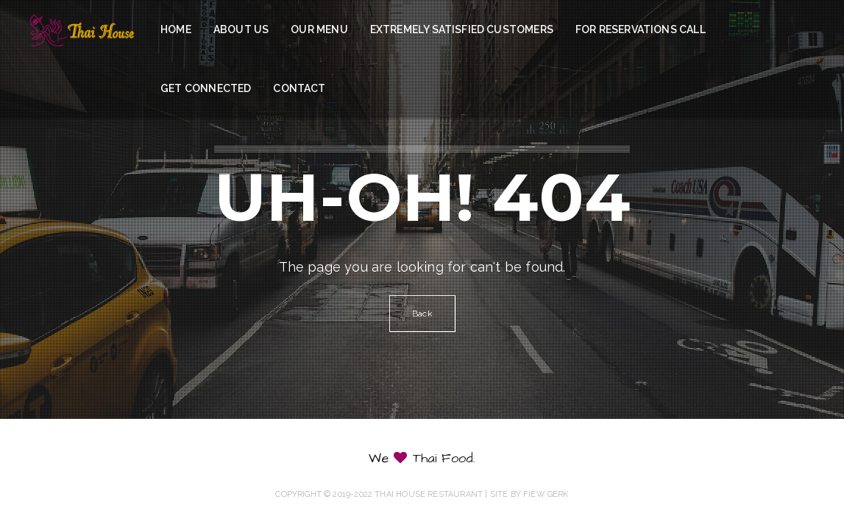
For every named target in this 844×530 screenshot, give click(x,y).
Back (422, 313)
